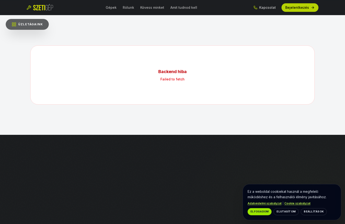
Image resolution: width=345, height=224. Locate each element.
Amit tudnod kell (183, 7)
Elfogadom (259, 211)
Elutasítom (286, 211)
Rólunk (128, 7)
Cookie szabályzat (297, 203)
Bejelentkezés (300, 7)
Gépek (111, 7)
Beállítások (314, 211)
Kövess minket (152, 7)
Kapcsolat (265, 7)
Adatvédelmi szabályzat (264, 203)
